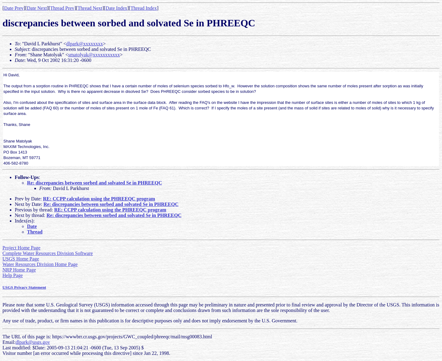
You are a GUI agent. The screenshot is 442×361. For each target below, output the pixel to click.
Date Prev (14, 8)
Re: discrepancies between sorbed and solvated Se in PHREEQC (94, 182)
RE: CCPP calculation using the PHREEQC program (99, 198)
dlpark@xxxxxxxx (84, 43)
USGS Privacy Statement (24, 287)
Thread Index (143, 8)
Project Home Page (21, 247)
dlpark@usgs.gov (33, 342)
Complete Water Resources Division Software (47, 253)
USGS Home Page (20, 258)
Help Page (12, 275)
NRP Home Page (19, 269)
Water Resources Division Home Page (40, 264)
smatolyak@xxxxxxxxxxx (94, 54)
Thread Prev (62, 8)
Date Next (37, 8)
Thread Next (90, 8)
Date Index (116, 8)
